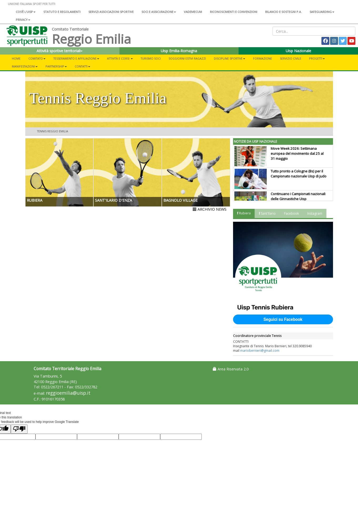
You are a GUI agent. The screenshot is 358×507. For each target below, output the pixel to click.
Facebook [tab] (291, 213)
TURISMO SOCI (151, 58)
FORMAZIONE (262, 58)
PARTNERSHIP (56, 66)
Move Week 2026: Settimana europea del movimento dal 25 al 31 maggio (297, 153)
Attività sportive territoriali (60, 50)
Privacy (23, 20)
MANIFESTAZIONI (25, 66)
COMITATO (37, 58)
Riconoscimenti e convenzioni (233, 12)
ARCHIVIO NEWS (209, 209)
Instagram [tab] (314, 213)
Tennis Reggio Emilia (52, 131)
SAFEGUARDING (322, 12)
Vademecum (193, 12)
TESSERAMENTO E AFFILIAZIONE (76, 58)
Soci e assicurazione (159, 12)
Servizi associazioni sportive (111, 12)
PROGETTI (317, 58)
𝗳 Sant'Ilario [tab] (267, 213)
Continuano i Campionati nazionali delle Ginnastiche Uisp (298, 196)
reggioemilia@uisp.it (68, 393)
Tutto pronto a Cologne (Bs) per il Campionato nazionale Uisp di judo (298, 173)
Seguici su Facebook (282, 319)
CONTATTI (82, 66)
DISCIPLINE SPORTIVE (229, 58)
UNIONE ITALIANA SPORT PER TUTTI (31, 4)
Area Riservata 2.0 (231, 368)
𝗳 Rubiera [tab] (244, 213)
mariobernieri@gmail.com (259, 350)
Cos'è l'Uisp (26, 12)
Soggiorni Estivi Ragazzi (187, 58)
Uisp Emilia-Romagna (179, 50)
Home (16, 58)
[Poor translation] (19, 429)
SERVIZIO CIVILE (290, 58)
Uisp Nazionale (298, 50)
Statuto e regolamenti (61, 12)
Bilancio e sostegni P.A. (283, 12)
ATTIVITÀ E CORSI (120, 58)
